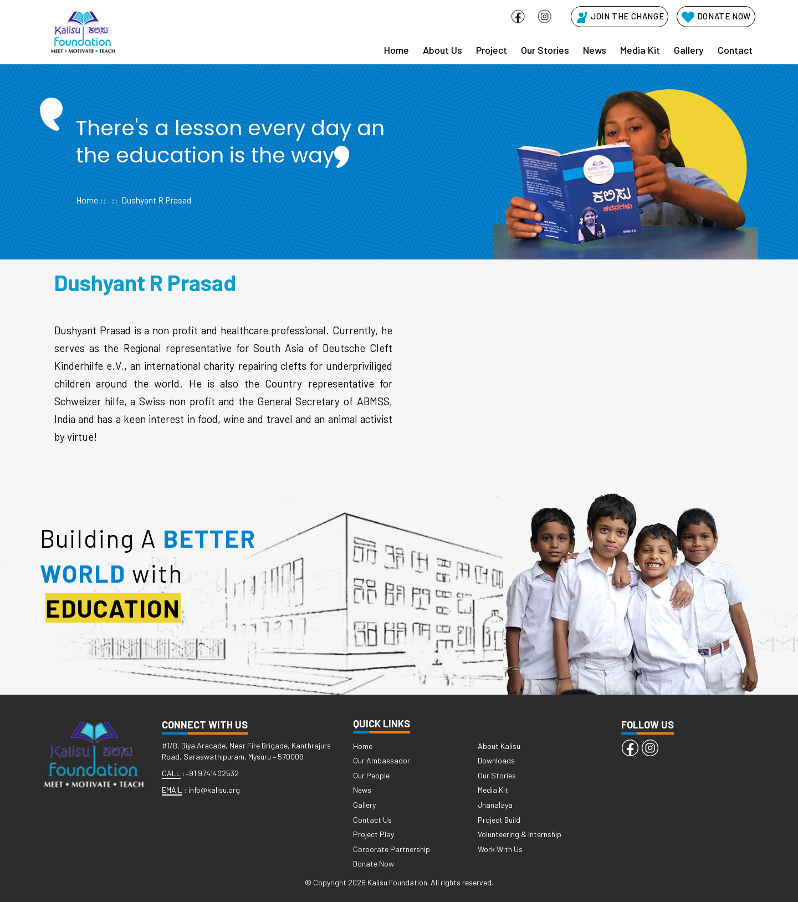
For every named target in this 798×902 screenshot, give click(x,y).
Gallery (689, 50)
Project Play (373, 834)
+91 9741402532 (212, 773)
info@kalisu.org (214, 789)
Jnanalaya (495, 804)
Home (396, 50)
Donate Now (373, 863)
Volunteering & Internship (519, 834)
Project (491, 50)
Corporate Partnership (391, 849)
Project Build (499, 819)
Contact (735, 50)
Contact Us (372, 819)
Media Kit (640, 50)
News (594, 50)
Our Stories (545, 50)
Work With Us (500, 849)
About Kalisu (499, 746)
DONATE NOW (716, 16)
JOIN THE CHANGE (619, 16)
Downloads (496, 760)
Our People (371, 775)
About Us (442, 50)
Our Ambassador (381, 760)
